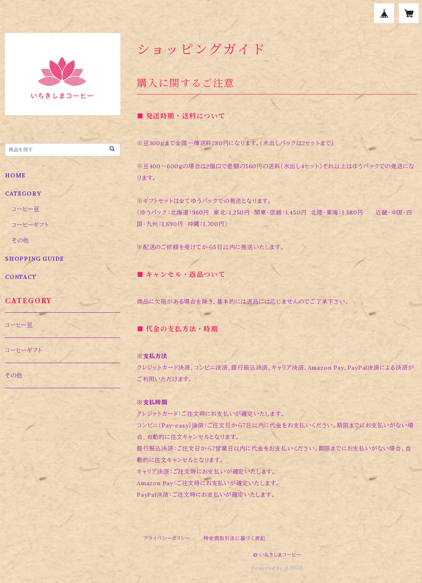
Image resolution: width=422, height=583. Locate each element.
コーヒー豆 (26, 209)
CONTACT (21, 277)
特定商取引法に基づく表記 (234, 538)
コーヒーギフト (30, 225)
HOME (15, 175)
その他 (20, 240)
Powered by (276, 568)
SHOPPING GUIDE (34, 258)
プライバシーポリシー (166, 538)
